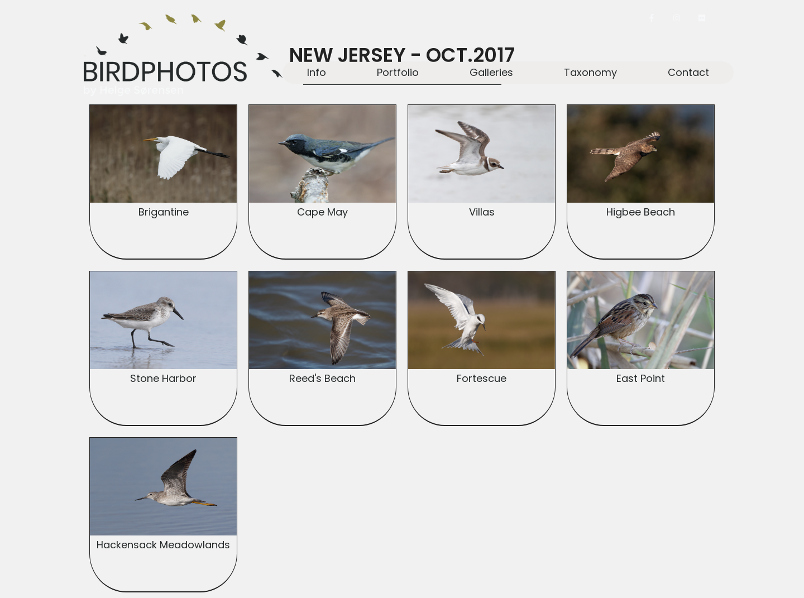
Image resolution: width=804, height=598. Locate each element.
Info (316, 72)
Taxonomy (590, 72)
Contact (688, 72)
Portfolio (398, 72)
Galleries (491, 72)
